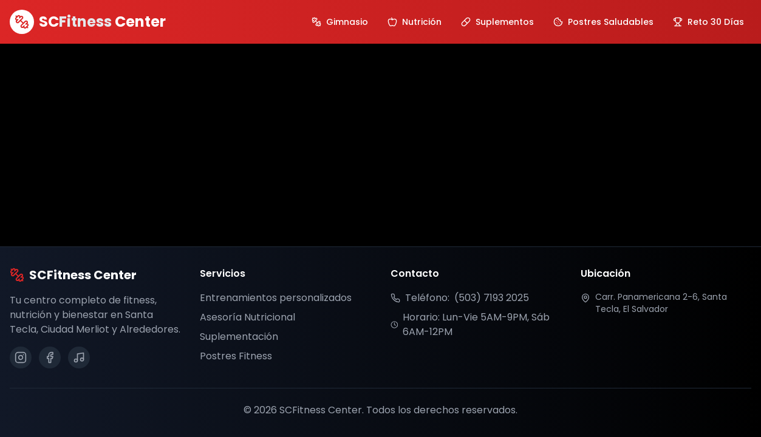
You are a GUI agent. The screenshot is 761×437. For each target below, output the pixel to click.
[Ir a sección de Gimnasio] (339, 22)
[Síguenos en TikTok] (79, 357)
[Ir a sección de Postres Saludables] (603, 22)
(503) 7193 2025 (491, 298)
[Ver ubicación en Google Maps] (666, 303)
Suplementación (239, 337)
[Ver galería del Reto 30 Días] (708, 22)
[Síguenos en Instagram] (21, 357)
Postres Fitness (236, 356)
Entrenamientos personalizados (276, 298)
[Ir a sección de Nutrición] (414, 22)
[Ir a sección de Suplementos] (497, 22)
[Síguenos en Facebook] (50, 357)
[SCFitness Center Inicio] (88, 22)
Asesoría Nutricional (247, 317)
